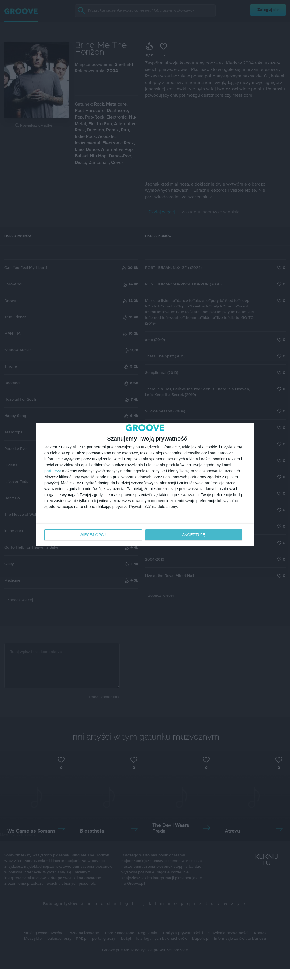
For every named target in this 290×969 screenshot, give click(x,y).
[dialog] (145, 484)
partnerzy (52, 471)
